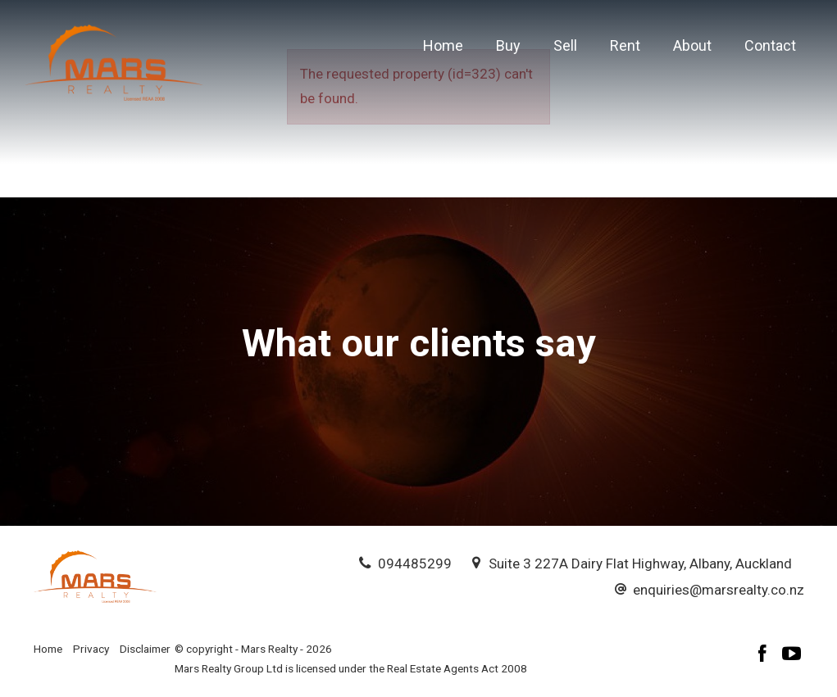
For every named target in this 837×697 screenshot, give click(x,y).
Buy (508, 45)
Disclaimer (145, 648)
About (692, 45)
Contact (770, 45)
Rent (625, 45)
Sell (565, 45)
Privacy (91, 648)
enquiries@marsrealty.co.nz (718, 590)
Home (443, 45)
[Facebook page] (765, 656)
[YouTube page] (792, 656)
